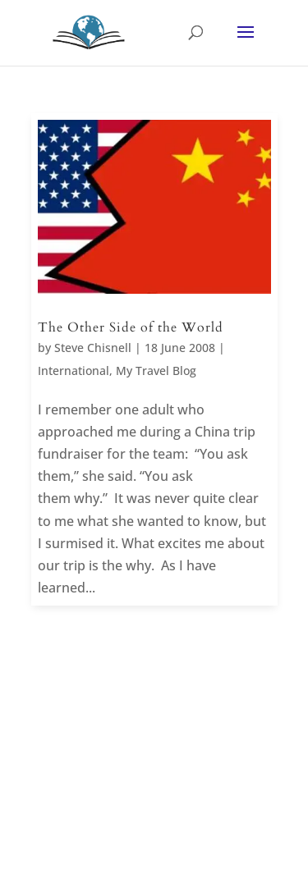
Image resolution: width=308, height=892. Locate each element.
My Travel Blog (156, 370)
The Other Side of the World (130, 327)
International (73, 370)
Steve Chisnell (92, 347)
